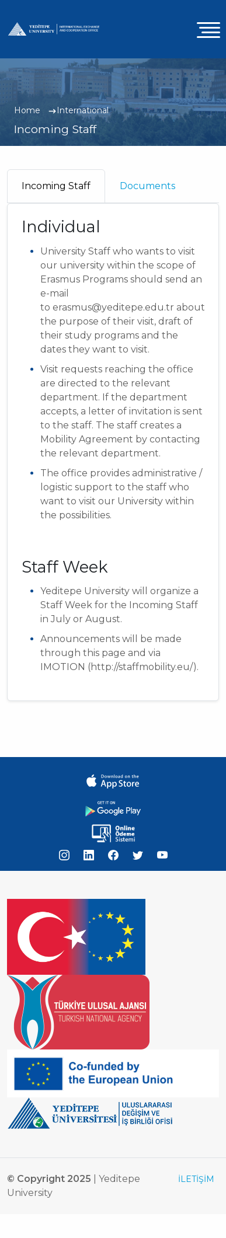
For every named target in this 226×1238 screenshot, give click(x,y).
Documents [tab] (147, 185)
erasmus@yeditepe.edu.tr (113, 307)
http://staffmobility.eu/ (142, 666)
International (83, 110)
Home (27, 110)
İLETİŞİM (196, 1179)
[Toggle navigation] (208, 29)
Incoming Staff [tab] (56, 185)
